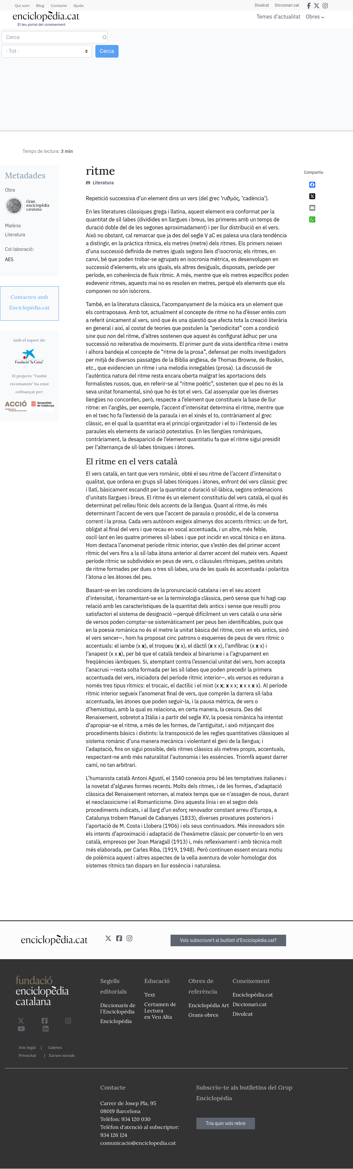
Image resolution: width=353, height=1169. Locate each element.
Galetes (55, 1047)
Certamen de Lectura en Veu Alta (160, 1010)
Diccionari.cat (287, 5)
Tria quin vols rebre (226, 1123)
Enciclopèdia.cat (252, 994)
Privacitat (27, 1055)
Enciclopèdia (116, 1021)
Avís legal (27, 1047)
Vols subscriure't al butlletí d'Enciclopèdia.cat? (228, 940)
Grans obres (203, 1014)
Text (149, 994)
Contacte (59, 5)
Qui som (22, 5)
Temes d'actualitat (278, 17)
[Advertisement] (263, 78)
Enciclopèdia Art (208, 1005)
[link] (29, 302)
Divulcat (261, 5)
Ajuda (79, 5)
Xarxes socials (62, 1055)
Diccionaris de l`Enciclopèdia (117, 1008)
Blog (40, 5)
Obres (313, 16)
